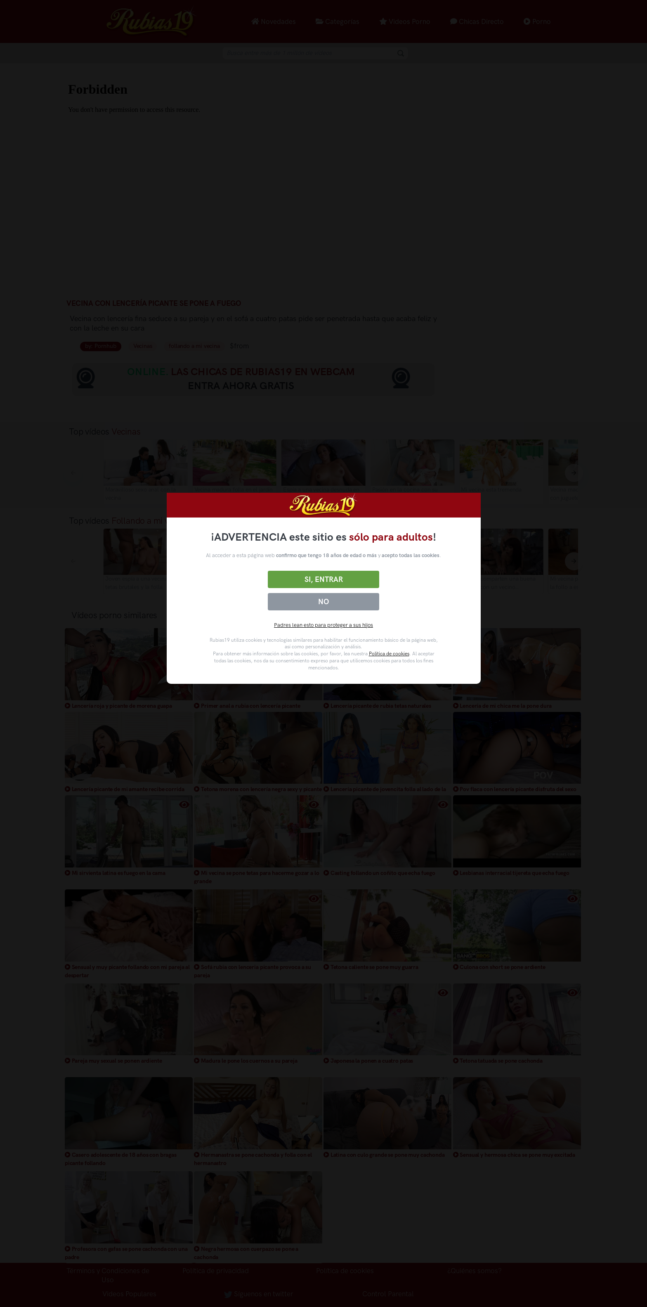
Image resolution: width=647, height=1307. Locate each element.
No (323, 601)
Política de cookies (389, 654)
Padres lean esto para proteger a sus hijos (323, 625)
